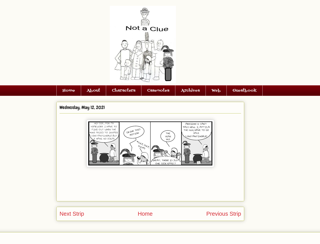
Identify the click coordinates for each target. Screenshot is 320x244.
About (93, 90)
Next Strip (72, 214)
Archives (190, 90)
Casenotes (158, 90)
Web (216, 90)
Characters (123, 90)
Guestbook (245, 90)
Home (68, 90)
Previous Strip (223, 214)
